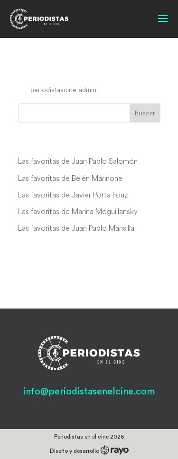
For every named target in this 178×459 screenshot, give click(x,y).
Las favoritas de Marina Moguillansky (78, 211)
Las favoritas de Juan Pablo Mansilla (76, 228)
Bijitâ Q (39, 72)
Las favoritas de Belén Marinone (70, 178)
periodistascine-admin (63, 89)
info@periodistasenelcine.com (89, 391)
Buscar (145, 113)
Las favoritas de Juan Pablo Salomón (78, 161)
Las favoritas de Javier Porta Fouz (73, 194)
